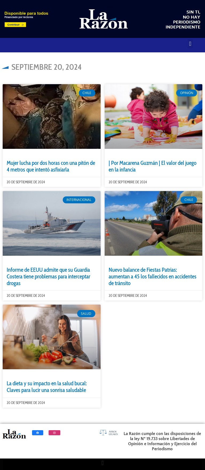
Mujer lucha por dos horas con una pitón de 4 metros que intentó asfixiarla (51, 166)
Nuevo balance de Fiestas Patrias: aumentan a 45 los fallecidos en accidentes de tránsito (152, 276)
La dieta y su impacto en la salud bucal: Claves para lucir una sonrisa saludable (47, 386)
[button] (190, 43)
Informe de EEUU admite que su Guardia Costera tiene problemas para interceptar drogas (48, 276)
